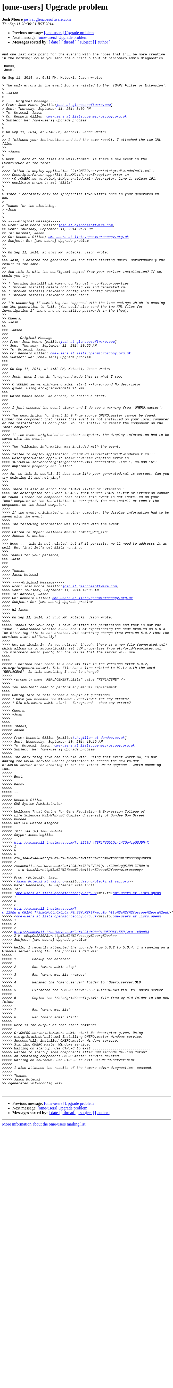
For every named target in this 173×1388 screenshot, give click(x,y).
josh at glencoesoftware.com (47, 19)
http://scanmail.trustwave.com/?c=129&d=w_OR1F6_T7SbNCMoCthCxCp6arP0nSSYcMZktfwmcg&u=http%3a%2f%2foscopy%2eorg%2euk (85, 1082)
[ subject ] (86, 42)
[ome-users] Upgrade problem (69, 33)
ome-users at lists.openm (137, 1061)
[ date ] (54, 42)
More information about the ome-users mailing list (44, 1332)
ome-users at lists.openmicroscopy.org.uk (86, 129)
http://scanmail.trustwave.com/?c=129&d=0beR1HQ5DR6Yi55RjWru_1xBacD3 (81, 1108)
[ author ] (103, 42)
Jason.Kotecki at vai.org (40, 1047)
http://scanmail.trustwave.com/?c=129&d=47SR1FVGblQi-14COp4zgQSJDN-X (81, 1000)
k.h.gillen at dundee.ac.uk (98, 875)
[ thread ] (69, 42)
